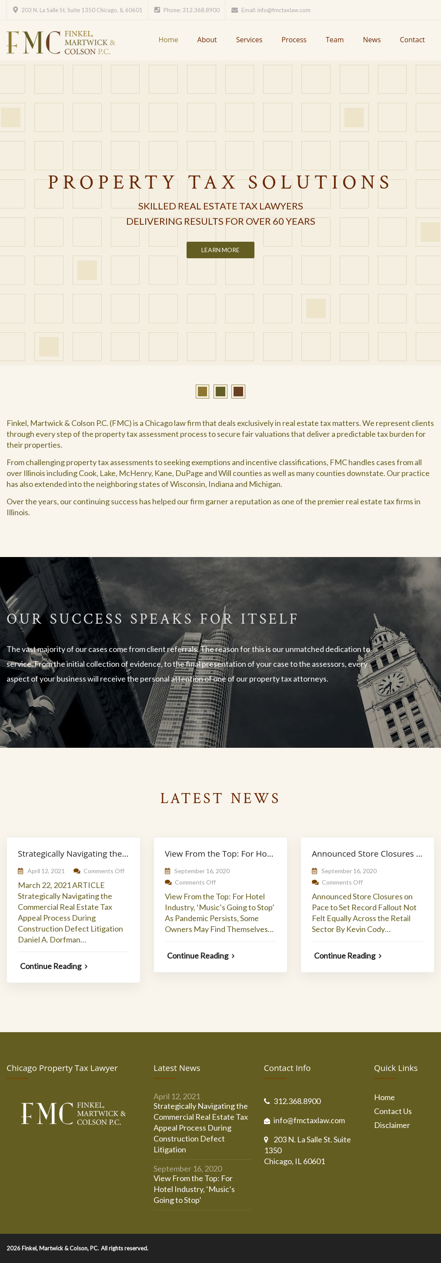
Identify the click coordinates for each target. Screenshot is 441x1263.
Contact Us (393, 1111)
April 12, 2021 (46, 871)
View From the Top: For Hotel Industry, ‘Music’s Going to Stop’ (194, 1189)
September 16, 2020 (202, 871)
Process (294, 39)
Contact (412, 39)
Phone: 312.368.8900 (192, 10)
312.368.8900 (297, 1101)
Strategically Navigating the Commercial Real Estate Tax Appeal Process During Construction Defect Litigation (201, 1127)
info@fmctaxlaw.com (284, 10)
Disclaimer (392, 1125)
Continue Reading (53, 966)
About (207, 39)
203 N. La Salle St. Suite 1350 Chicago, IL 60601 (82, 10)
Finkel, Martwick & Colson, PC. (60, 1248)
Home (168, 39)
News (372, 39)
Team (335, 39)
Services (249, 39)
